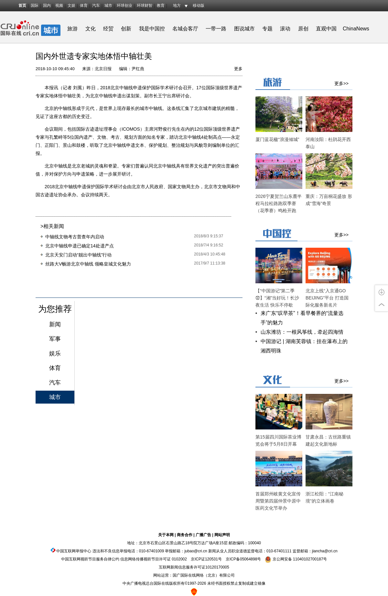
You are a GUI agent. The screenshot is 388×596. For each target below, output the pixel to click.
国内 (47, 5)
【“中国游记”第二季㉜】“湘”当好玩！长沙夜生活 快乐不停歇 (277, 298)
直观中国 (326, 28)
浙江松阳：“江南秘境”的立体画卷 (324, 497)
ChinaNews (356, 28)
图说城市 (244, 28)
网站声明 (222, 535)
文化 (90, 28)
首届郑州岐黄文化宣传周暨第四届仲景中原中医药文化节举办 (278, 501)
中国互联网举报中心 (73, 551)
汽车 (96, 5)
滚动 (285, 28)
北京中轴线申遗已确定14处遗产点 (79, 245)
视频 (59, 5)
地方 (177, 5)
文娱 (71, 5)
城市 (108, 5)
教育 (161, 5)
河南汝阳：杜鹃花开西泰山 (328, 143)
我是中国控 (152, 28)
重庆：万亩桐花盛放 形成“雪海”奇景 (329, 200)
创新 (126, 28)
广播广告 (203, 535)
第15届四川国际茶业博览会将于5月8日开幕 (278, 440)
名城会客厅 (185, 28)
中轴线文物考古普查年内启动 (74, 236)
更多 (238, 68)
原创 (303, 28)
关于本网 (166, 535)
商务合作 (184, 535)
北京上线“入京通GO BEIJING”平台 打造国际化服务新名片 (327, 298)
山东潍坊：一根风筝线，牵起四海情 (302, 332)
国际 (34, 5)
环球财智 (144, 5)
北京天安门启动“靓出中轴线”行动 (78, 254)
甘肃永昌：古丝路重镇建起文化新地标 (328, 440)
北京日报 (103, 68)
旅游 (72, 28)
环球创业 (124, 5)
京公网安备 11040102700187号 (296, 559)
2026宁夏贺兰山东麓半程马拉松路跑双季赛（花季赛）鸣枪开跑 (278, 203)
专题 (267, 28)
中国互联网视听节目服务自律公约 (90, 559)
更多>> (341, 83)
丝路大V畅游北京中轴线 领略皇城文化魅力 (88, 263)
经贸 (110, 28)
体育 (84, 5)
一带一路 (216, 28)
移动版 (198, 5)
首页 (22, 5)
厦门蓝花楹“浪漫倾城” (277, 139)
